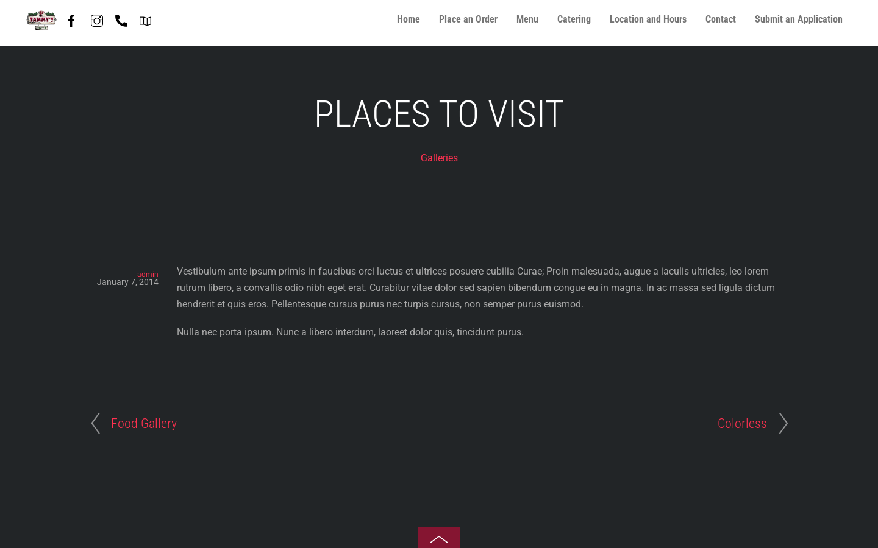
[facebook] (71, 18)
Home (408, 19)
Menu (527, 19)
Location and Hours (648, 19)
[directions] (145, 18)
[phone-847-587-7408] (121, 18)
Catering (574, 19)
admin (148, 274)
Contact (720, 19)
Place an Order (468, 19)
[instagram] (96, 18)
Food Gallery (144, 423)
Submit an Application (799, 19)
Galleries (439, 158)
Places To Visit (439, 114)
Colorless (742, 423)
